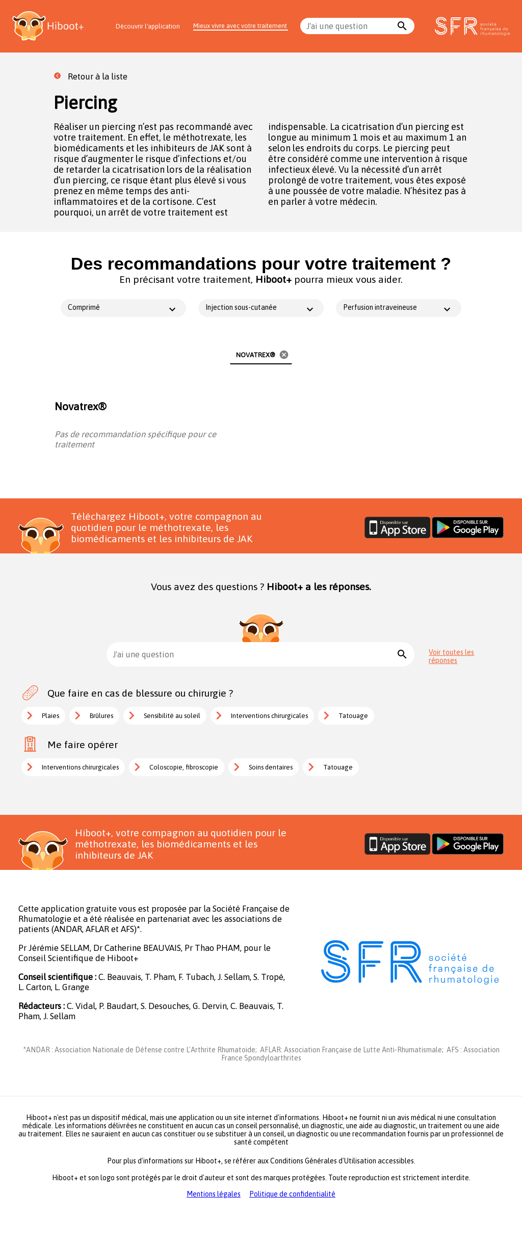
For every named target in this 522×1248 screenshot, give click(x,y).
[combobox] (350, 26)
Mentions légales (214, 1194)
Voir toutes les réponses (451, 656)
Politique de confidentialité (292, 1194)
